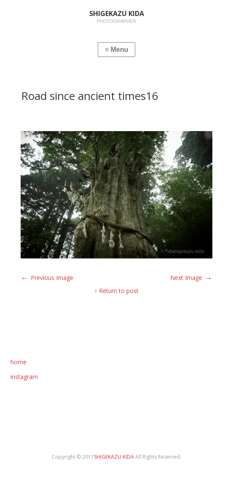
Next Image (191, 278)
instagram (24, 377)
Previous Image (47, 278)
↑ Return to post (116, 291)
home (19, 362)
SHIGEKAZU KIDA (114, 456)
